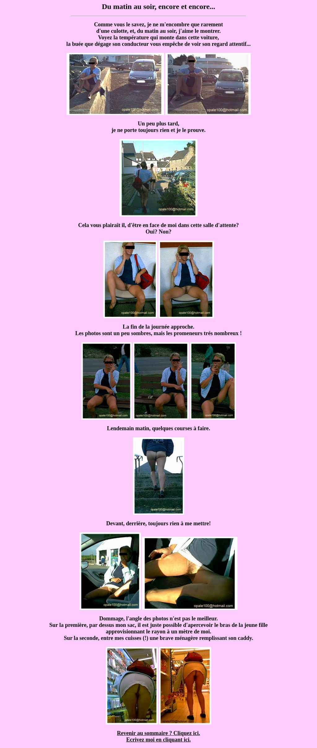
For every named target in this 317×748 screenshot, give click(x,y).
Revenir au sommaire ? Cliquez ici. (158, 733)
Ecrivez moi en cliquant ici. (158, 740)
